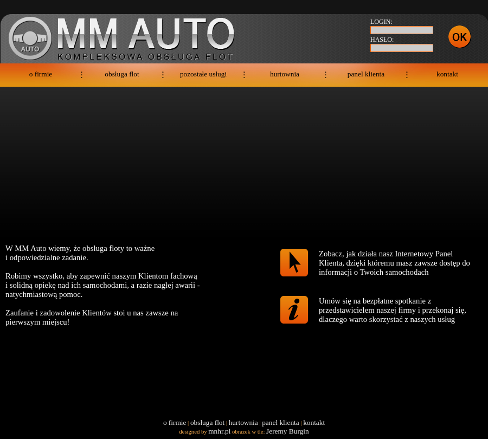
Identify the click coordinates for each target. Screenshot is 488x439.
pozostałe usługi (203, 74)
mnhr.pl (219, 431)
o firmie (41, 74)
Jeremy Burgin (287, 431)
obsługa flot (122, 74)
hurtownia (284, 74)
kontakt (447, 74)
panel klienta (366, 74)
